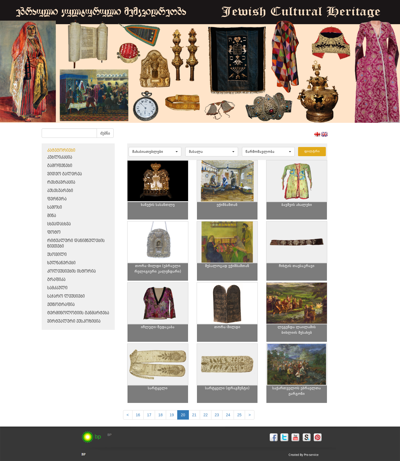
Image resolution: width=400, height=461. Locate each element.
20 (183, 415)
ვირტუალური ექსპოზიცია (74, 321)
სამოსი (54, 207)
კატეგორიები (61, 150)
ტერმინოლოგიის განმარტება (78, 313)
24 (228, 415)
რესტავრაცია (61, 182)
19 (171, 415)
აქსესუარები (60, 190)
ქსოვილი (57, 254)
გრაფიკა (56, 279)
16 (138, 415)
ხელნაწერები (61, 263)
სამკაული (57, 288)
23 (217, 415)
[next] (249, 415)
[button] (155, 151)
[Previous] (127, 415)
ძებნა (105, 133)
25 (239, 415)
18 (160, 415)
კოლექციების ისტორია (71, 271)
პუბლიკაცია (59, 157)
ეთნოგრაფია (61, 304)
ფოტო (54, 232)
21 (194, 415)
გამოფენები (59, 165)
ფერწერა (57, 199)
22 (205, 415)
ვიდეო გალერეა (64, 174)
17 (149, 415)
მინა (51, 215)
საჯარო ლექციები (66, 296)
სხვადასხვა (59, 224)
